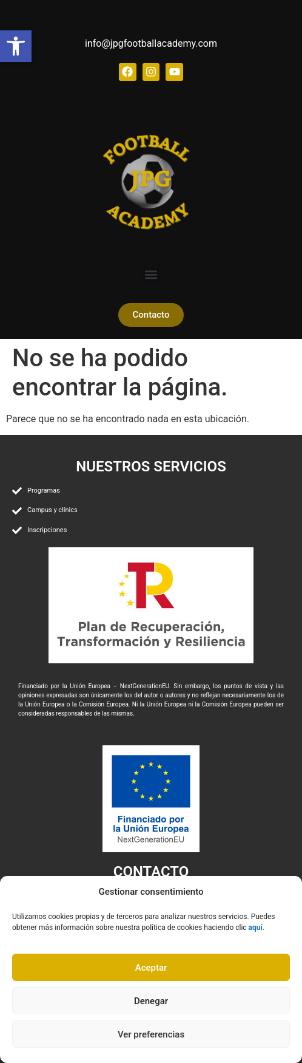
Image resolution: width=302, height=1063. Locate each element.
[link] (16, 46)
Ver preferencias (151, 1034)
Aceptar (151, 967)
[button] (151, 275)
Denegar (151, 1001)
